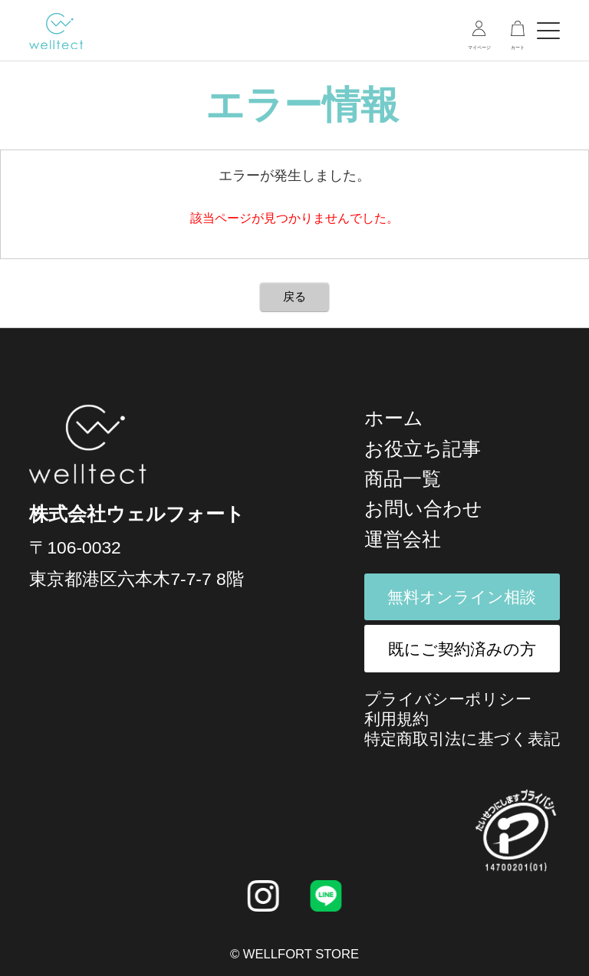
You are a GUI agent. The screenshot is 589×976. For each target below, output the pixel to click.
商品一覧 (402, 478)
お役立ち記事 (422, 448)
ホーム (393, 418)
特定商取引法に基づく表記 (462, 739)
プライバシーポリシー (447, 699)
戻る (294, 296)
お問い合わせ (423, 508)
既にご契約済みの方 (462, 649)
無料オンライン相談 (461, 597)
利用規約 (396, 719)
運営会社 (402, 539)
